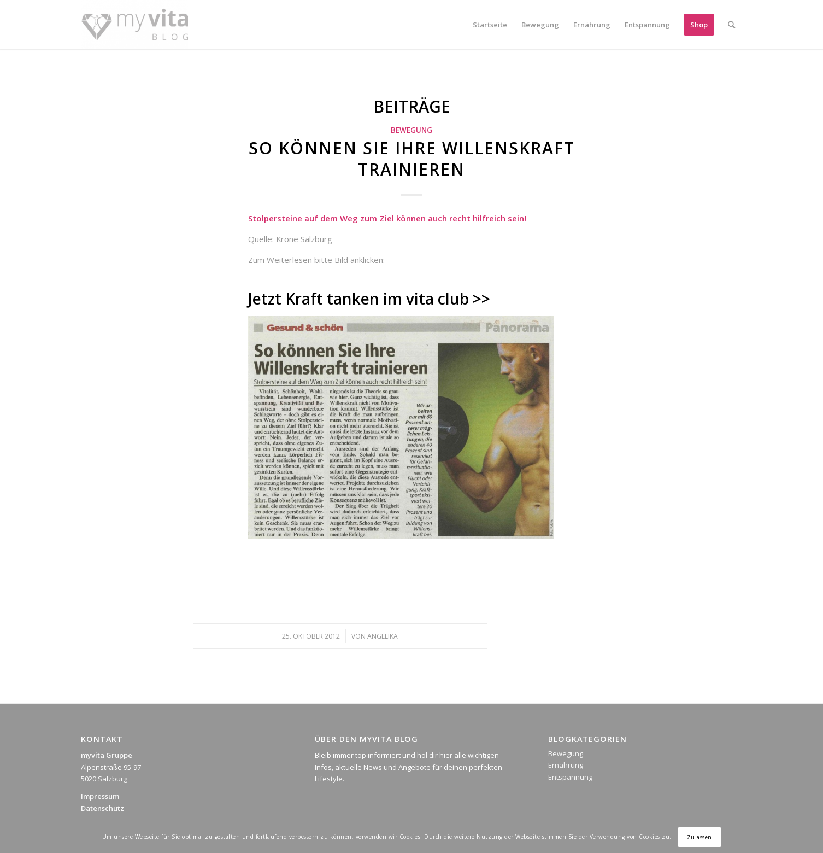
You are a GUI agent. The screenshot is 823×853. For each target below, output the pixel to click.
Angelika (382, 636)
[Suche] (731, 24)
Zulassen (699, 837)
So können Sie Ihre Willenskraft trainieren (412, 158)
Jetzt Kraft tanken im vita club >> (369, 298)
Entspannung (570, 777)
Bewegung (411, 130)
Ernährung (565, 765)
